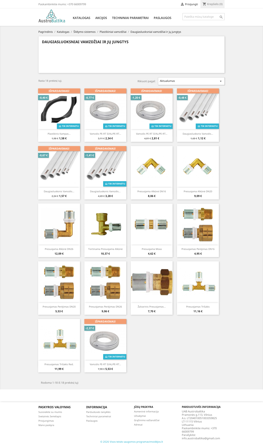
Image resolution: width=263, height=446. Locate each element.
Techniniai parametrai (130, 18)
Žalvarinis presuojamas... (152, 306)
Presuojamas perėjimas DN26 (105, 306)
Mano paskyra (46, 425)
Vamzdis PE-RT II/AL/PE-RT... (105, 133)
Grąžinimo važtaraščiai (147, 420)
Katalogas (81, 18)
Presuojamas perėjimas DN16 (198, 249)
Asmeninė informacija (146, 411)
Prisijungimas (46, 420)
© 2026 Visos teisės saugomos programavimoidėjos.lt (131, 441)
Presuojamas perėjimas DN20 (59, 306)
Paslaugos (162, 18)
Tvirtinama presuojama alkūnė (105, 249)
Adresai (138, 424)
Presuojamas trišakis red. (59, 364)
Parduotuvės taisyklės (98, 412)
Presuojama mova (152, 249)
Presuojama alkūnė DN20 (198, 191)
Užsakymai (140, 415)
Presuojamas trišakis (198, 306)
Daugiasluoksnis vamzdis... (198, 133)
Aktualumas (191, 81)
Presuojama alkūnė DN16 (151, 191)
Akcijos (101, 18)
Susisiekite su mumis (50, 412)
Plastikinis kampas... (59, 133)
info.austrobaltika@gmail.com (201, 438)
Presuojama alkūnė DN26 (59, 249)
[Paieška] (203, 16)
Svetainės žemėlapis (49, 416)
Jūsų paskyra (143, 407)
